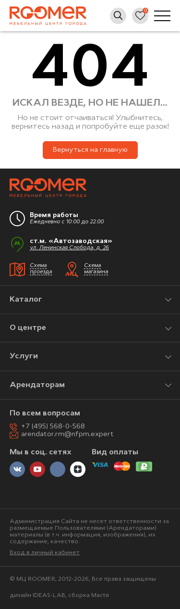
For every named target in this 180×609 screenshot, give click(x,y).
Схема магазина (96, 269)
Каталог (26, 300)
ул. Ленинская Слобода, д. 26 (69, 248)
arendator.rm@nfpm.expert (67, 434)
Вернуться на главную (90, 150)
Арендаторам (37, 385)
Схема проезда (41, 269)
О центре (28, 328)
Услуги (24, 356)
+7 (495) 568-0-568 (53, 426)
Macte (100, 595)
